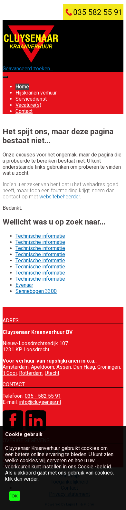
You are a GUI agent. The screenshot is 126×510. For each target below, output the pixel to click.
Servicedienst (31, 99)
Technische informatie (40, 236)
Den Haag (84, 367)
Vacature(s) (28, 105)
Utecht (52, 373)
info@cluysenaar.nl (40, 402)
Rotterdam (31, 373)
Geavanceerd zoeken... (28, 68)
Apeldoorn (42, 367)
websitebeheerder (59, 197)
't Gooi (10, 373)
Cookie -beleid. (95, 467)
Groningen (108, 367)
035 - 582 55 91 (43, 396)
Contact (24, 111)
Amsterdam (16, 367)
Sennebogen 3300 (36, 291)
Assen (63, 367)
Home (22, 87)
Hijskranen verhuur (36, 93)
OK (15, 496)
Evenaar (24, 285)
